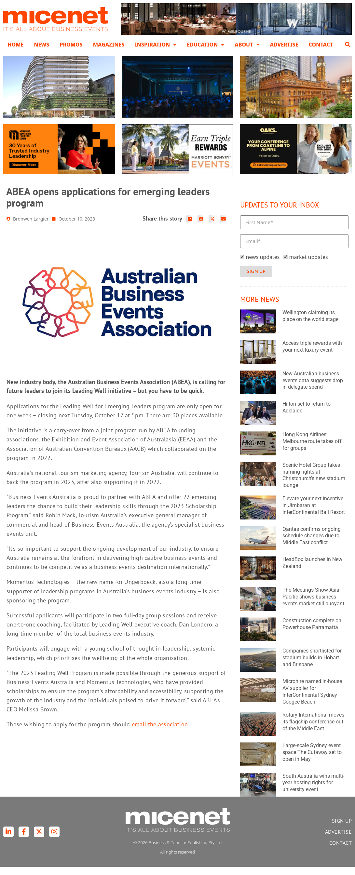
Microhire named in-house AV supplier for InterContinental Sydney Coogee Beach (312, 699)
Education (205, 44)
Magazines (108, 44)
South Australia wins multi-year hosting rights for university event (313, 791)
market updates (308, 264)
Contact (321, 44)
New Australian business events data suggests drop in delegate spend (312, 388)
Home (15, 44)
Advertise (284, 44)
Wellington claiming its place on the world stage (310, 323)
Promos (71, 44)
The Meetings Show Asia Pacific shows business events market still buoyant (313, 605)
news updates (263, 264)
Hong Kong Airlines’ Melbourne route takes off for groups (312, 449)
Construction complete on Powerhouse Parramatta (311, 632)
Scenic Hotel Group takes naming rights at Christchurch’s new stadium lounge (313, 483)
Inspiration (155, 44)
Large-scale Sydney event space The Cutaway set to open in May (312, 760)
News (41, 44)
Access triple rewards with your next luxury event (312, 354)
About (247, 44)
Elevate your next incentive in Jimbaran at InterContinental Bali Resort (313, 513)
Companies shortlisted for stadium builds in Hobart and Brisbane (312, 666)
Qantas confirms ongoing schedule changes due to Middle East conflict (311, 544)
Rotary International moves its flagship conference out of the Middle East (313, 730)
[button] (348, 44)
